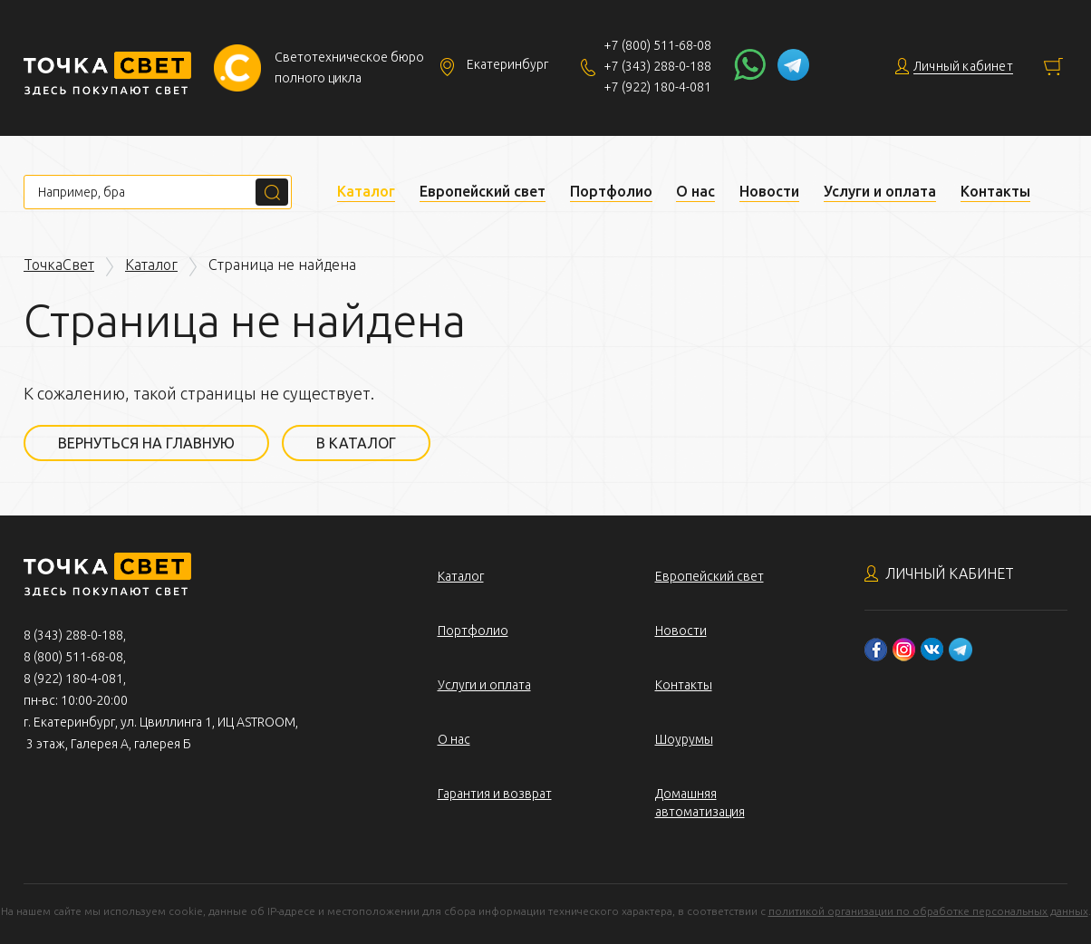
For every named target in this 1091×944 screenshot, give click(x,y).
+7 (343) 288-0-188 (657, 66)
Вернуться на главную (146, 443)
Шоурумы (684, 739)
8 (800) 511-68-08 (73, 657)
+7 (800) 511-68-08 (657, 45)
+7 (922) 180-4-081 (657, 87)
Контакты (995, 191)
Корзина (1053, 66)
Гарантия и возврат (495, 793)
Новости (769, 191)
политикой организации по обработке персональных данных (928, 911)
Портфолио (611, 191)
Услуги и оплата (880, 191)
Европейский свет (483, 191)
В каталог (356, 443)
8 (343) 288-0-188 (73, 635)
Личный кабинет (949, 573)
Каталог (366, 191)
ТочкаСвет (59, 264)
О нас (695, 191)
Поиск (272, 192)
